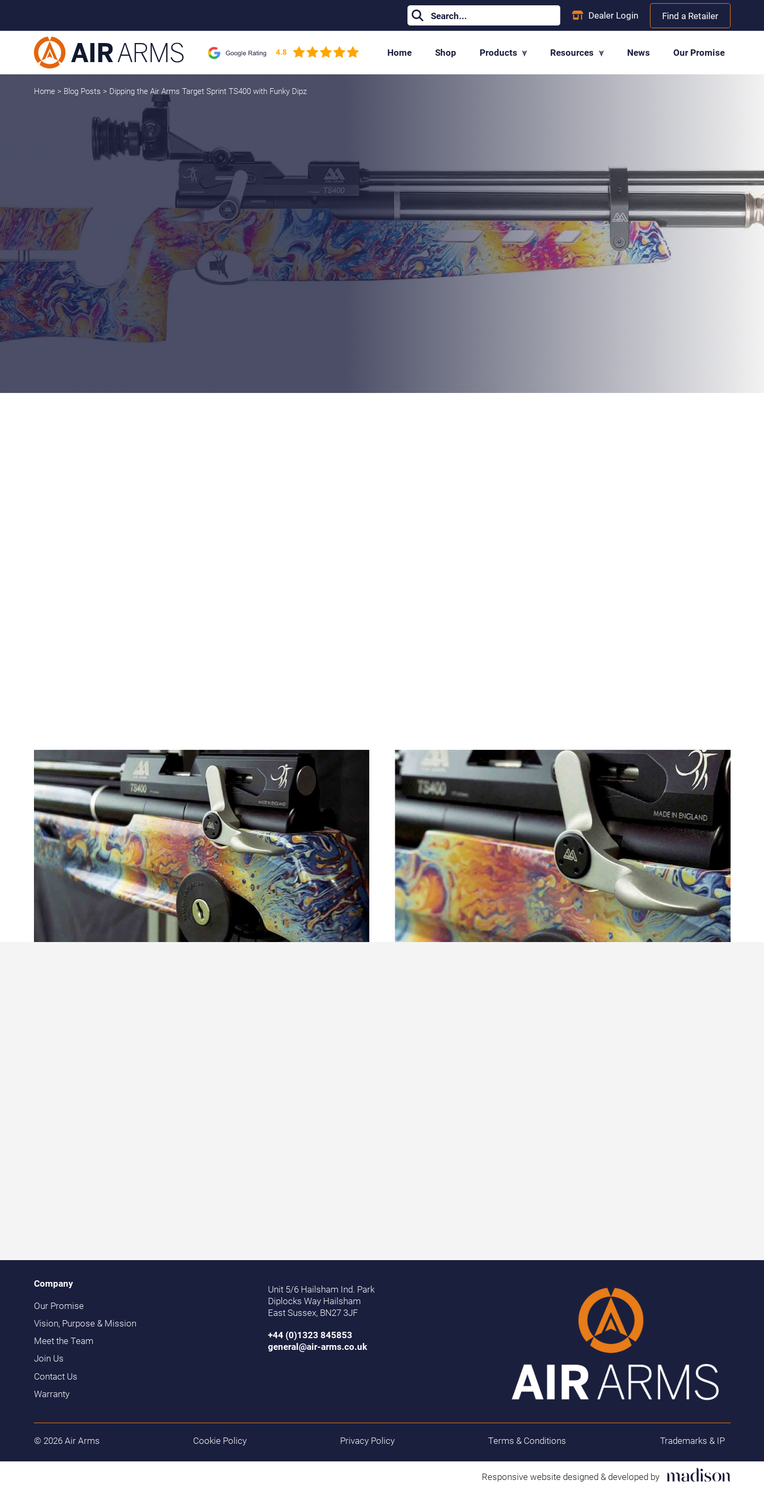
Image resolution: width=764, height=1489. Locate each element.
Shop (445, 52)
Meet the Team (63, 1341)
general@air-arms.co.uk (317, 1346)
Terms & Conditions (527, 1441)
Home (399, 52)
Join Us (49, 1358)
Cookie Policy (220, 1441)
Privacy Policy (367, 1441)
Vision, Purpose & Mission (85, 1323)
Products (503, 52)
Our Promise (699, 52)
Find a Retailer (690, 16)
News (638, 52)
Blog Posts (83, 90)
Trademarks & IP (692, 1441)
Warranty (52, 1394)
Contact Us (55, 1376)
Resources (577, 52)
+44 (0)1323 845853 (310, 1335)
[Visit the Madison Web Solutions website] (606, 1475)
